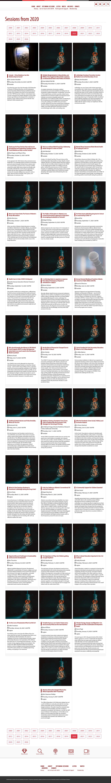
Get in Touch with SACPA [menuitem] (47, 9)
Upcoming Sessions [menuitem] (48, 6)
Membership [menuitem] (73, 9)
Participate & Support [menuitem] (61, 9)
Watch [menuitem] (64, 6)
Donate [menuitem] (77, 6)
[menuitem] (24, 752)
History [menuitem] (36, 9)
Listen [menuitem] (58, 6)
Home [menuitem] (33, 6)
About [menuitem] (38, 6)
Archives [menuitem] (70, 6)
